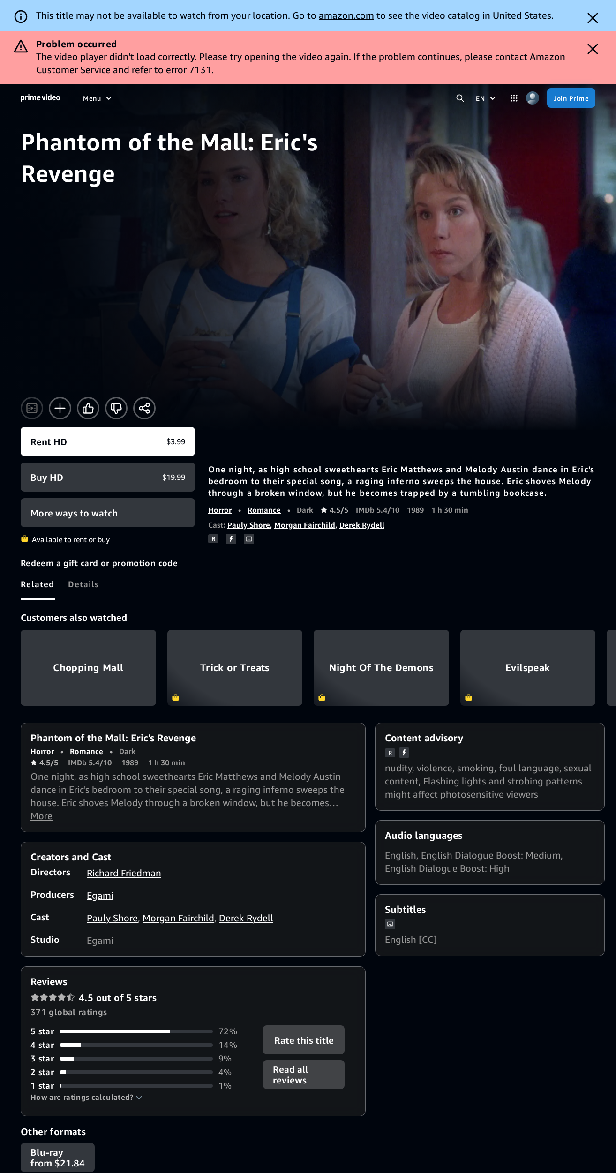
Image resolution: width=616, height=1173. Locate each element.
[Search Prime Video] (460, 98)
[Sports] (199, 98)
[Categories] (514, 98)
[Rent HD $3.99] (108, 441)
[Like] (88, 408)
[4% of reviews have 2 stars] (141, 1072)
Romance (264, 510)
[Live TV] (266, 98)
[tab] (38, 584)
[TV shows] (160, 98)
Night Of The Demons (381, 668)
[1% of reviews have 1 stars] (141, 1085)
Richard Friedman (124, 872)
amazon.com (346, 15)
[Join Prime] (571, 98)
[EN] (487, 98)
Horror (220, 510)
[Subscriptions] (321, 98)
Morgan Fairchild (304, 525)
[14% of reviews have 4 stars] (141, 1045)
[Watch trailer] (32, 408)
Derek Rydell (361, 525)
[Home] (40, 98)
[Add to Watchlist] (60, 408)
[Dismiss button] (593, 18)
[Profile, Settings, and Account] (532, 98)
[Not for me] (116, 408)
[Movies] (120, 98)
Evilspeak (528, 668)
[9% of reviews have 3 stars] (141, 1058)
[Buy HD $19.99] (108, 477)
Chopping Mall (88, 668)
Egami (100, 895)
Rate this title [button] (303, 1040)
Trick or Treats (235, 668)
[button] (86, 1097)
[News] (233, 98)
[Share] (144, 408)
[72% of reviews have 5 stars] (141, 1031)
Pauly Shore (248, 525)
